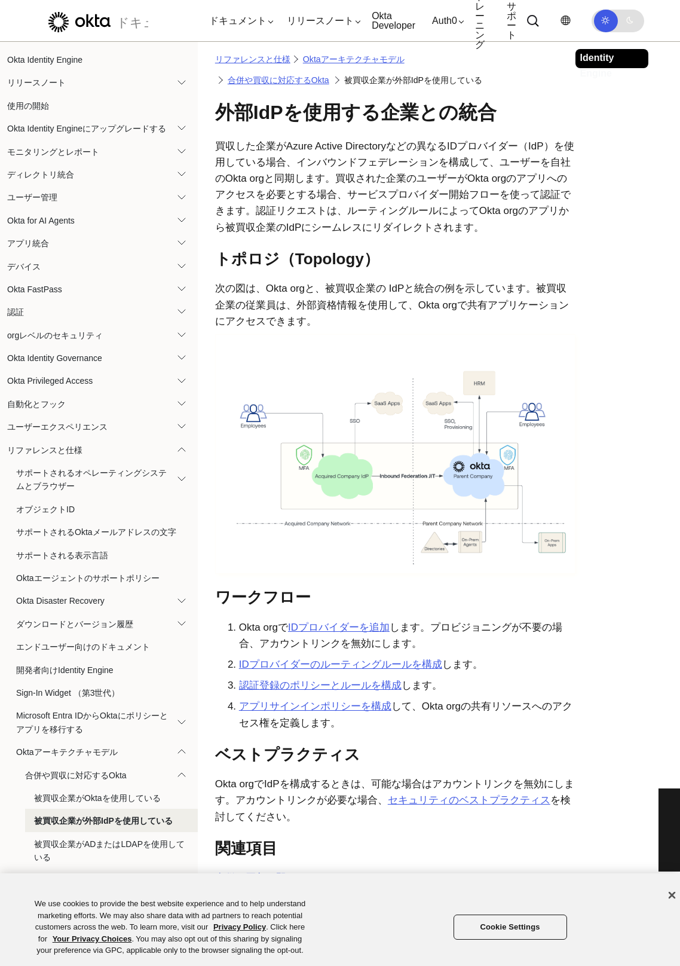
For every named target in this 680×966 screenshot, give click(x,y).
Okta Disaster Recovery (60, 601)
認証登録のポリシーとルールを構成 (320, 685)
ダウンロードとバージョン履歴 (74, 624)
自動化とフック (36, 404)
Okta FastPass (34, 289)
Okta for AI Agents (41, 220)
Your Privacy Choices (92, 938)
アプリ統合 (28, 243)
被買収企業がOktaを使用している (97, 798)
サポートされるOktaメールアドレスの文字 (96, 532)
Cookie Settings (510, 926)
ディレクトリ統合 (40, 174)
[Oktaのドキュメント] (95, 20)
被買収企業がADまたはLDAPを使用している (109, 850)
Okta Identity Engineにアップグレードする (86, 128)
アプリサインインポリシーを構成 (315, 706)
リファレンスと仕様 (44, 450)
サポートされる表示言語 (62, 555)
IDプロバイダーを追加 (339, 627)
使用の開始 (28, 106)
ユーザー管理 (32, 197)
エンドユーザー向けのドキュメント (83, 647)
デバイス (24, 266)
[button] (238, 21)
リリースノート (36, 82)
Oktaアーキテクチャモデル (67, 752)
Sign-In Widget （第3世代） (68, 693)
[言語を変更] (565, 20)
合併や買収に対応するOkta (76, 775)
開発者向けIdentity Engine (65, 670)
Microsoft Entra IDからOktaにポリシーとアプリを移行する (92, 722)
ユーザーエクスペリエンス (57, 427)
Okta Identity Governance (54, 358)
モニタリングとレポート (53, 152)
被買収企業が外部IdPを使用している (103, 821)
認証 (15, 312)
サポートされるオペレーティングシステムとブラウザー (91, 479)
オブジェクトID (45, 509)
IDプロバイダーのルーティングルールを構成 (340, 664)
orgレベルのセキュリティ (55, 335)
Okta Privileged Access (50, 381)
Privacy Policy (239, 926)
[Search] (533, 20)
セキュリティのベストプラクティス (469, 800)
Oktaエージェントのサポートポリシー (88, 578)
